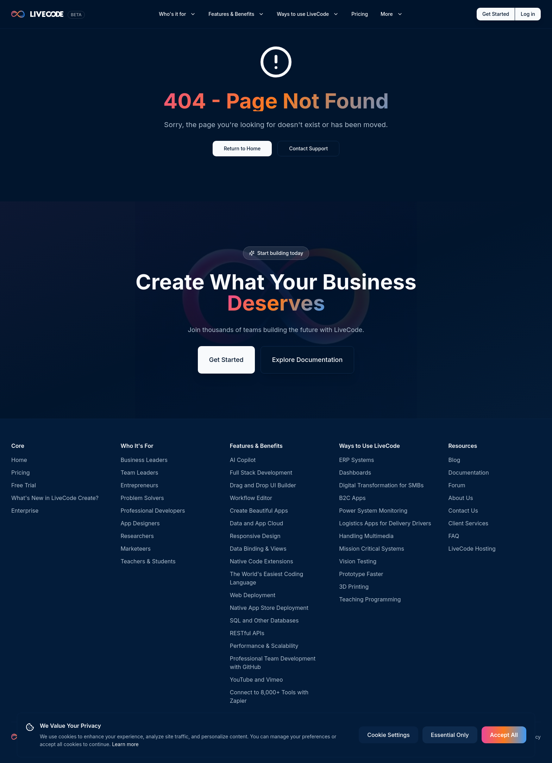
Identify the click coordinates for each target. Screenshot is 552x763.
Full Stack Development (261, 472)
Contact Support (308, 148)
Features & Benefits (236, 14)
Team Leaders (139, 472)
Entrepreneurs (139, 485)
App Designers (139, 523)
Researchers (136, 535)
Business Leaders (144, 459)
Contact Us (463, 510)
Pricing (359, 14)
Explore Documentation (307, 359)
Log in (528, 14)
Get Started (495, 14)
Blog (454, 459)
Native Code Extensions (261, 561)
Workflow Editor (251, 497)
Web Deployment (252, 595)
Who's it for (177, 14)
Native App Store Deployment (269, 607)
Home (19, 459)
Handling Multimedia (366, 535)
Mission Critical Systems (371, 548)
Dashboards (355, 472)
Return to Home (242, 148)
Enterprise (24, 510)
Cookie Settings (388, 734)
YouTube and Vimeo (256, 679)
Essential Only (450, 734)
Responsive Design (255, 535)
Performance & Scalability (264, 645)
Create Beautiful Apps (259, 510)
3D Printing (354, 586)
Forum (456, 485)
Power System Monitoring (373, 510)
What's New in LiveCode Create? (55, 497)
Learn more (125, 744)
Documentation (468, 472)
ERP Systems (356, 459)
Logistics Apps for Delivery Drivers (385, 523)
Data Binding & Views (258, 548)
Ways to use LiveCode (308, 14)
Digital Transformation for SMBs (381, 485)
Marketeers (135, 548)
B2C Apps (352, 497)
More (392, 14)
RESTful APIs (247, 633)
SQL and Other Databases (264, 620)
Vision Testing (357, 561)
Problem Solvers (142, 497)
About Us (460, 497)
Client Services (468, 523)
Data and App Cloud (256, 523)
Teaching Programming (370, 599)
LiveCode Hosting (472, 548)
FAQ (453, 535)
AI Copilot (243, 459)
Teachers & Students (147, 561)
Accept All (504, 734)
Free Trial (23, 485)
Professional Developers (152, 510)
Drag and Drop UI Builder (263, 485)
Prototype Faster (361, 573)
